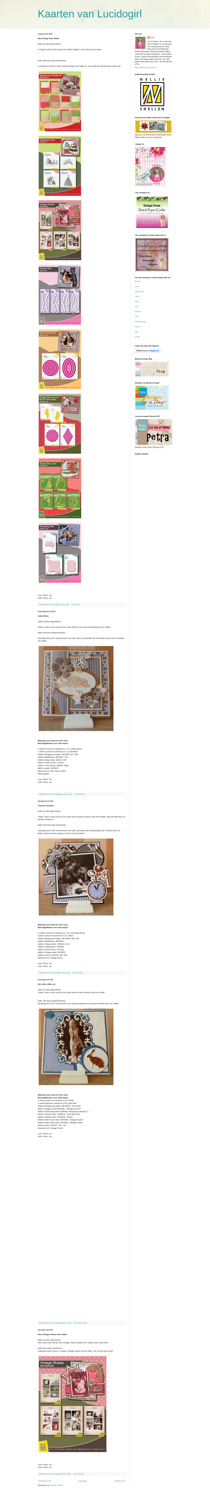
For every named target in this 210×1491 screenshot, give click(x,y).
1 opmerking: (76, 604)
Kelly (137, 301)
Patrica (137, 327)
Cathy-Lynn (139, 291)
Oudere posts (119, 1481)
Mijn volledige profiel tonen (145, 68)
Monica (138, 312)
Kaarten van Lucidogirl (90, 14)
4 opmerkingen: (80, 794)
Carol (137, 286)
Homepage (82, 1481)
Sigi (136, 332)
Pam (137, 317)
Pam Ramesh (140, 322)
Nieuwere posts (45, 1481)
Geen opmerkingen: (80, 1323)
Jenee (137, 296)
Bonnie (137, 281)
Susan (137, 337)
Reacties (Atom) (56, 1485)
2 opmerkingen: (78, 972)
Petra (152, 38)
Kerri (137, 306)
